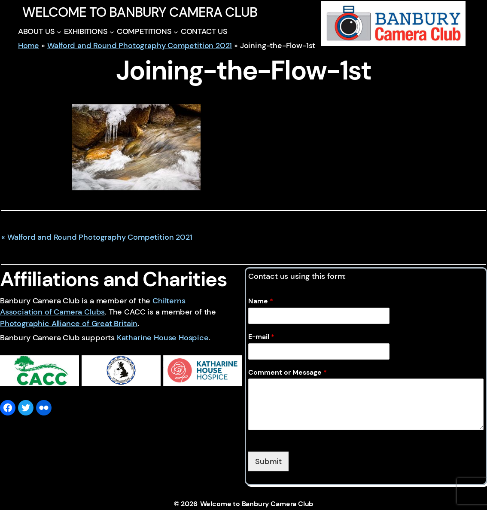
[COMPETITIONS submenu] (175, 31)
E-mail (261, 337)
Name (260, 301)
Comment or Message (287, 372)
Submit (268, 461)
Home (28, 45)
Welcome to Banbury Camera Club (140, 12)
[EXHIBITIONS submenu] (112, 31)
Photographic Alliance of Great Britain (68, 323)
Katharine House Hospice (163, 338)
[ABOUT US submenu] (59, 31)
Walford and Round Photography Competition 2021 (139, 45)
